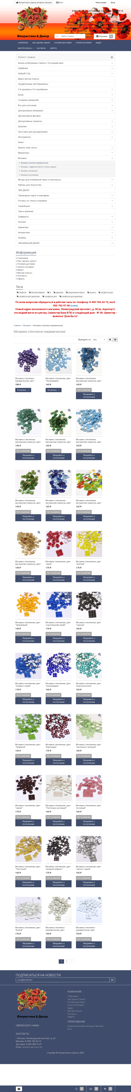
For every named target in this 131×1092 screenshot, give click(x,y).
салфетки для (49, 296)
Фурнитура (23, 227)
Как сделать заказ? (41, 43)
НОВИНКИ (23, 68)
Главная (17, 325)
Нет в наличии (83, 390)
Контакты (41, 48)
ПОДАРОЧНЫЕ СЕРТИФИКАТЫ (33, 84)
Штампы (22, 238)
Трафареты (23, 216)
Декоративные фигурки (29, 116)
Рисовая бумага (37, 292)
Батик (21, 95)
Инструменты (24, 137)
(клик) (74, 305)
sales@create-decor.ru (32, 1047)
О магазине (23, 43)
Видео (98, 43)
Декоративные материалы (30, 110)
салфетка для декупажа (28, 296)
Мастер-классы (25, 48)
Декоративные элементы (30, 121)
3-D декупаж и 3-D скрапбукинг (33, 89)
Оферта (53, 48)
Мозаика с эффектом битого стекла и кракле (37, 167)
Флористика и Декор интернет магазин (34, 3)
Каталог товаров (26, 57)
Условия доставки (63, 43)
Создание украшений (28, 100)
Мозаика (22, 158)
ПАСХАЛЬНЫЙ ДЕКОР (29, 243)
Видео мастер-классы (28, 79)
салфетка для (106, 292)
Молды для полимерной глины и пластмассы (39, 179)
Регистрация (101, 3)
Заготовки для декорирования (33, 132)
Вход (113, 3)
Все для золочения (27, 105)
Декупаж (22, 126)
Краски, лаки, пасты (27, 147)
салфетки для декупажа (71, 296)
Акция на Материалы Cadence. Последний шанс (41, 63)
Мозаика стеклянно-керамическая (33, 163)
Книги (21, 142)
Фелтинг (22, 222)
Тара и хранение (25, 211)
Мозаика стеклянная (27, 171)
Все (99, 340)
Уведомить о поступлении (89, 395)
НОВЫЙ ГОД (24, 73)
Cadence (21, 292)
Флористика (24, 232)
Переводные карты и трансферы (33, 195)
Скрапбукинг (24, 206)
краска (91, 292)
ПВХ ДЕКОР (23, 190)
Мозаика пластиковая (28, 175)
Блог (59, 3)
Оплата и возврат (84, 43)
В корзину (23, 390)
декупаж (58, 292)
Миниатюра (23, 153)
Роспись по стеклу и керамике (32, 201)
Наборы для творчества (29, 185)
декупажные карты (75, 292)
